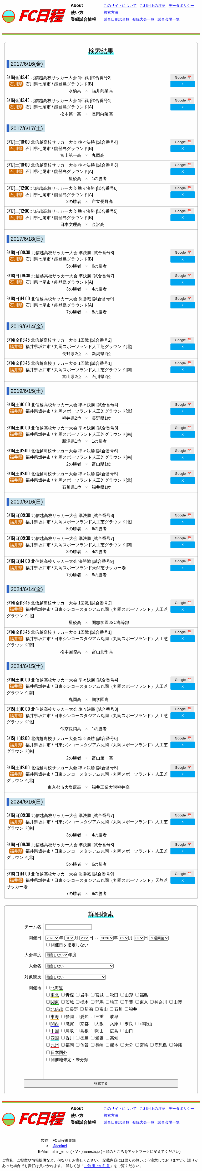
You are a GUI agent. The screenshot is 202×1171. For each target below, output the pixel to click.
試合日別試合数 (116, 19)
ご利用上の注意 (97, 1166)
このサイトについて (120, 5)
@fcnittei (60, 1146)
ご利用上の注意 (152, 5)
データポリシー (181, 5)
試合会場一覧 (169, 19)
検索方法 (111, 12)
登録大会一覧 (143, 19)
